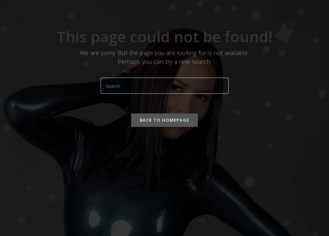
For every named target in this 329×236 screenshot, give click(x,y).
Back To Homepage (165, 120)
